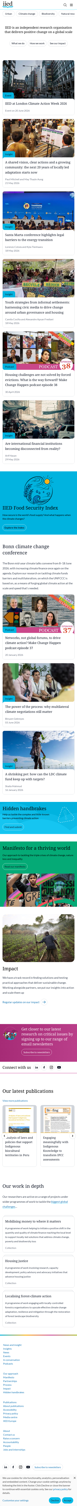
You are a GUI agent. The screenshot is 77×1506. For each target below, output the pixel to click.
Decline (55, 1500)
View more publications (15, 1100)
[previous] (4, 1136)
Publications (10, 1402)
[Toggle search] (65, 5)
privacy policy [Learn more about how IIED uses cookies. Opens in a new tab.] (60, 1489)
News (6, 1352)
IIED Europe (9, 1420)
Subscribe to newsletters (48, 1467)
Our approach (10, 1373)
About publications (13, 1405)
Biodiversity (48, 13)
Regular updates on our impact (24, 1002)
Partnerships (10, 1381)
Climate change (27, 13)
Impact (7, 1388)
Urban (8, 13)
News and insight (12, 1344)
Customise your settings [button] (15, 1500)
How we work (37, 43)
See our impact (58, 43)
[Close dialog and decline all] (74, 1476)
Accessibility (10, 1409)
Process (7, 1384)
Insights (7, 1348)
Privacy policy (10, 1413)
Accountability (11, 1442)
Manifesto (8, 1377)
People (7, 1445)
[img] (73, 1136)
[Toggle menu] (71, 5)
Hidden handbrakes (13, 1392)
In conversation (11, 1359)
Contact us (9, 1434)
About (6, 1430)
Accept (67, 1500)
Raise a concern (11, 1438)
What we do (18, 43)
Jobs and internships (14, 1449)
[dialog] (38, 1490)
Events (6, 1356)
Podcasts (8, 1363)
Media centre (10, 1417)
